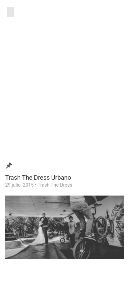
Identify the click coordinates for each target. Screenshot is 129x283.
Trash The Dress (54, 185)
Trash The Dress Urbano (38, 177)
